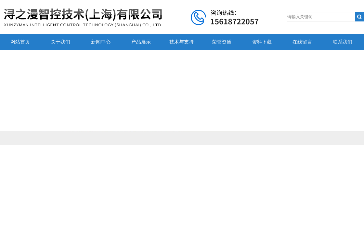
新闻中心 (100, 42)
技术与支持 (181, 42)
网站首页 (20, 42)
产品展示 (141, 42)
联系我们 (342, 42)
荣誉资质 (221, 42)
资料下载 (262, 42)
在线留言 (302, 42)
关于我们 (60, 42)
